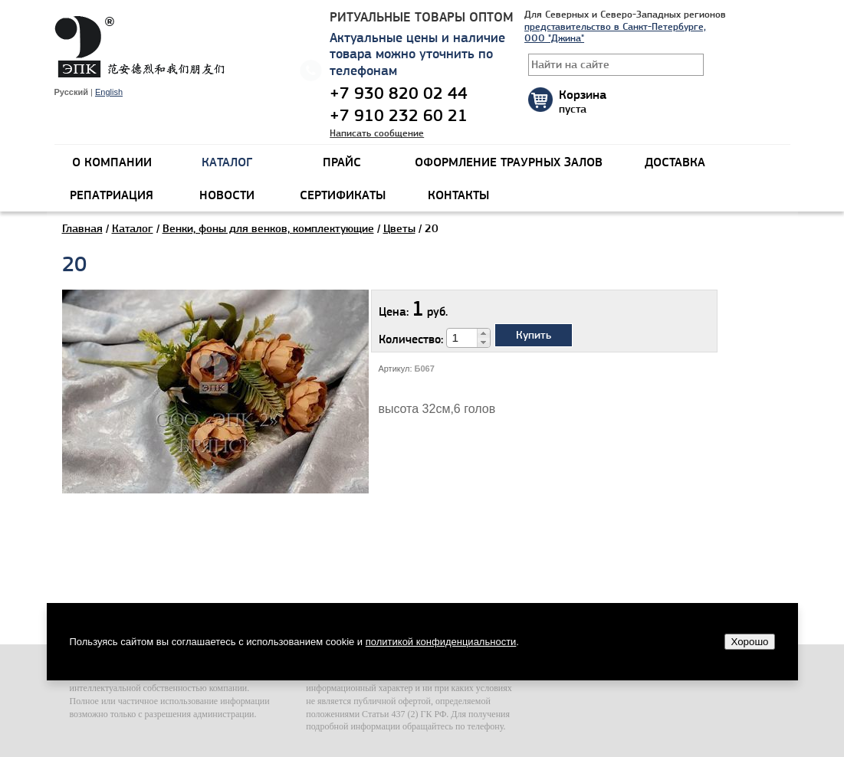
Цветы (399, 228)
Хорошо (749, 641)
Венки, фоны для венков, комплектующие (268, 228)
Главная (82, 228)
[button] (483, 333)
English (109, 92)
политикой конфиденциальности (441, 641)
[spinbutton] (462, 338)
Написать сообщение (377, 133)
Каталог (132, 228)
